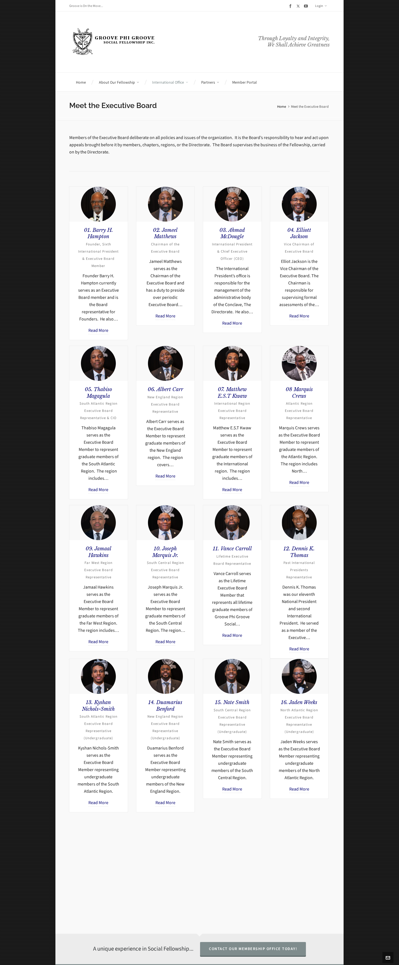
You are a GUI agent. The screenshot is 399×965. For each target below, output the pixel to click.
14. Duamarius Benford (165, 705)
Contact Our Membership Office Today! (253, 948)
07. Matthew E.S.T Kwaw (232, 392)
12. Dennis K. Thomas (299, 552)
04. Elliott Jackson (299, 233)
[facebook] (291, 6)
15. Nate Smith (232, 702)
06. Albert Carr (165, 389)
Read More (98, 330)
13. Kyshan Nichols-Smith (98, 705)
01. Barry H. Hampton (98, 233)
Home (281, 106)
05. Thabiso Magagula (98, 392)
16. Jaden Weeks (299, 702)
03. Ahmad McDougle (232, 233)
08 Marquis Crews (299, 392)
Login (321, 6)
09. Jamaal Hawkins (98, 552)
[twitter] (298, 6)
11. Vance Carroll (232, 549)
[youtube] (307, 6)
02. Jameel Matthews (165, 233)
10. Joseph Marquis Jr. (165, 552)
